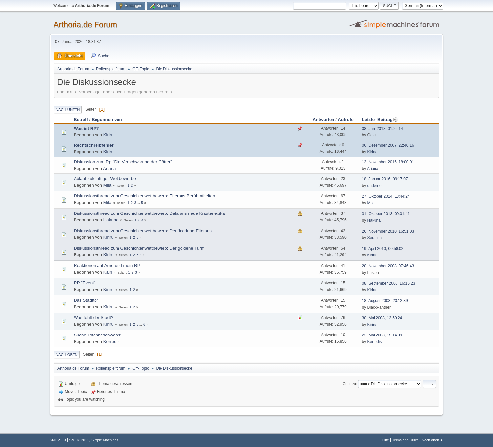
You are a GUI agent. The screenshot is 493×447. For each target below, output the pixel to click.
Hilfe (385, 440)
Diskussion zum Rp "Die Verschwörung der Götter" (123, 161)
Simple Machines (104, 440)
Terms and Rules (405, 440)
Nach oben (67, 354)
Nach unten (68, 110)
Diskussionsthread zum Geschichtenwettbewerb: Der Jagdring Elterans (143, 230)
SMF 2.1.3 (58, 440)
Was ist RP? (86, 128)
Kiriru (108, 134)
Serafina (374, 237)
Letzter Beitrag (380, 119)
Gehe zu (349, 384)
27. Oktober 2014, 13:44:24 (386, 196)
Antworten (323, 119)
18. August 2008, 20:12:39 (385, 300)
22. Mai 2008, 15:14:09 (382, 335)
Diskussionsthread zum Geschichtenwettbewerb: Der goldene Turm (139, 248)
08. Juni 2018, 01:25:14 (382, 128)
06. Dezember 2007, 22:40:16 (388, 145)
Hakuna (110, 219)
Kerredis (111, 341)
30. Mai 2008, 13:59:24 (382, 318)
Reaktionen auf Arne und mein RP (107, 265)
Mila (107, 185)
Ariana (109, 168)
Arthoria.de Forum (85, 24)
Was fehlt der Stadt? (93, 317)
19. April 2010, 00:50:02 (383, 248)
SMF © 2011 (79, 440)
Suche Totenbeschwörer (97, 335)
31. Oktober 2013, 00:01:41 (386, 214)
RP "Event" (85, 282)
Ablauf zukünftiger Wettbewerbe (105, 178)
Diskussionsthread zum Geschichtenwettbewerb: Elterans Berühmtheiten (144, 195)
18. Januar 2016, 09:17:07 (385, 179)
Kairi (107, 272)
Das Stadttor (86, 300)
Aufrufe (345, 119)
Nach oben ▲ (432, 440)
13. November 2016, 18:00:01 (388, 162)
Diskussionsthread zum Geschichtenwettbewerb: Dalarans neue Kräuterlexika (149, 213)
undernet (375, 185)
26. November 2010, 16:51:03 (388, 231)
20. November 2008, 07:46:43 (388, 266)
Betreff (81, 119)
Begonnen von (107, 119)
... (139, 203)
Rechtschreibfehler (94, 145)
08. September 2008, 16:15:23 (388, 283)
